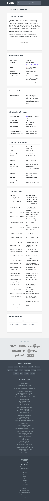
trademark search (21, 462)
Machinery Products (24, 417)
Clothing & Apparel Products (24, 385)
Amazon (10, 366)
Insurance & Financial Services (24, 407)
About (24, 474)
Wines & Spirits (24, 450)
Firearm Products (24, 399)
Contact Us (24, 494)
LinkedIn (24, 486)
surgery (11, 324)
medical (11, 327)
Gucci (21, 370)
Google (15, 370)
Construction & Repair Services (24, 391)
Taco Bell (27, 373)
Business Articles (25, 470)
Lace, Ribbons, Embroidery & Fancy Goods (24, 410)
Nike (21, 373)
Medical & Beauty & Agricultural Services (24, 420)
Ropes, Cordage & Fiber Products (24, 438)
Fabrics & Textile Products (24, 398)
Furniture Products (24, 402)
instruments (19, 321)
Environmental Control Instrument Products (24, 396)
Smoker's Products (24, 441)
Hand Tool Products (24, 404)
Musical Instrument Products (24, 425)
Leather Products (24, 412)
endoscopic (34, 321)
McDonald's (27, 370)
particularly (17, 324)
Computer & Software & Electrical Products (24, 388)
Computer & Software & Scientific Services (24, 390)
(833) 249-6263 (24, 490)
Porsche (34, 370)
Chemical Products (24, 383)
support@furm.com (24, 492)
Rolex (39, 370)
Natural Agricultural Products (24, 426)
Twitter (24, 482)
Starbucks (16, 373)
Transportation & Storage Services (24, 446)
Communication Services (24, 386)
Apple (16, 366)
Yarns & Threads (24, 452)
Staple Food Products (24, 442)
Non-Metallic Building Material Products (24, 428)
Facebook (10, 370)
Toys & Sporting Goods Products (24, 444)
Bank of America (23, 366)
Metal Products (24, 423)
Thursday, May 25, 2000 (32, 64)
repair (17, 327)
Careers (24, 476)
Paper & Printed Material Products (24, 431)
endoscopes (27, 321)
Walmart (33, 373)
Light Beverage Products (24, 414)
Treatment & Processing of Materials (24, 447)
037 (27, 116)
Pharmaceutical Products (24, 434)
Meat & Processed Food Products (24, 418)
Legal (24, 478)
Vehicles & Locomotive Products (24, 449)
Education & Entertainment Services (24, 394)
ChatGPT (31, 366)
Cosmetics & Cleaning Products (24, 393)
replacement (31, 324)
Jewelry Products (24, 409)
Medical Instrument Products (24, 422)
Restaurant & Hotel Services (24, 436)
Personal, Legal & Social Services (24, 433)
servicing (24, 324)
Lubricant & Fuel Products (24, 415)
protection (12, 321)
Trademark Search (24, 466)
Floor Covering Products (24, 401)
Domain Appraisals (24, 468)
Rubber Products (25, 439)
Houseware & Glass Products (24, 406)
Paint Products (24, 430)
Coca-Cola (37, 366)
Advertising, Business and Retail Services (24, 382)
